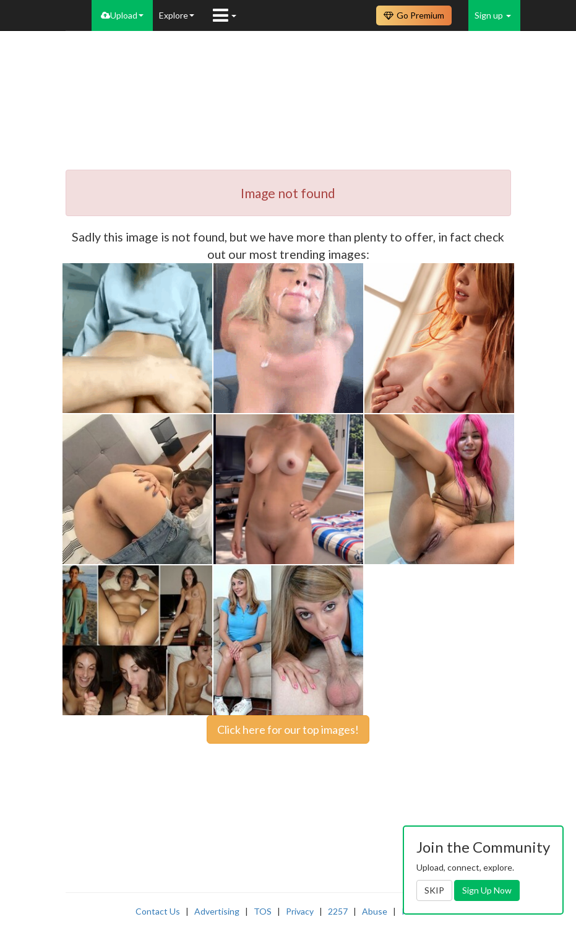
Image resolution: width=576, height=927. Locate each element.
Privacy (300, 911)
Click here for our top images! (288, 729)
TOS (263, 911)
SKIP (434, 890)
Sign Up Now (487, 890)
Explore (176, 15)
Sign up (493, 15)
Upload (122, 15)
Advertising (216, 911)
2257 (338, 911)
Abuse (374, 911)
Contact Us (157, 911)
